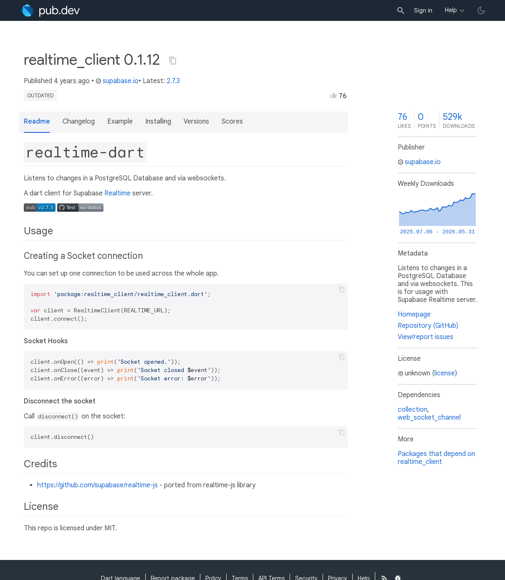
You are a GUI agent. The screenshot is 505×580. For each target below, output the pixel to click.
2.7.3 (173, 81)
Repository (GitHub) (428, 326)
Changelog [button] (79, 121)
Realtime (117, 193)
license (444, 373)
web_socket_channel (429, 417)
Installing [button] (158, 121)
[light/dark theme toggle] (481, 10)
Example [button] (120, 121)
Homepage (414, 314)
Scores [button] (232, 121)
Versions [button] (196, 121)
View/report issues (425, 337)
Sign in (423, 10)
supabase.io (117, 81)
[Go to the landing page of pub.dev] (50, 10)
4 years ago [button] (72, 81)
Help (451, 10)
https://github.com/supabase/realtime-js (97, 485)
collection (412, 409)
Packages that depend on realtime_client (436, 458)
